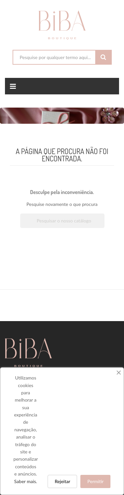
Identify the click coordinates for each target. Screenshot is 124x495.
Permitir (95, 481)
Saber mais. (25, 481)
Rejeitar (62, 481)
